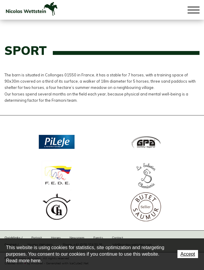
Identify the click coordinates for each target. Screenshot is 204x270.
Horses (56, 238)
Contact (117, 238)
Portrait (36, 238)
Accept (187, 254)
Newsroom (76, 238)
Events (98, 238)
